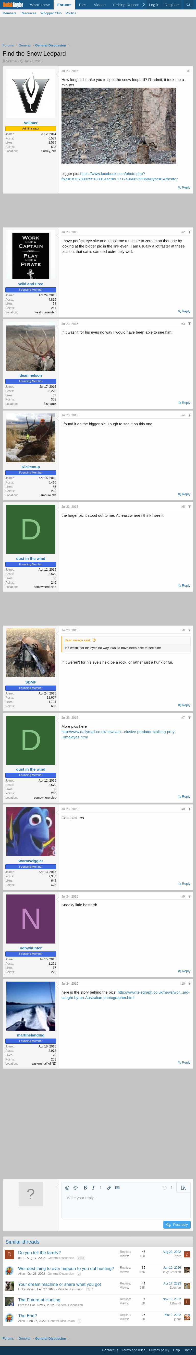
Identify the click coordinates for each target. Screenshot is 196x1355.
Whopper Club (51, 13)
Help (176, 1350)
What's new (40, 5)
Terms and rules (133, 1350)
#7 (183, 718)
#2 (183, 232)
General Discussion (60, 1258)
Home (187, 1350)
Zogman (175, 1287)
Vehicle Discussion (70, 1289)
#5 (183, 507)
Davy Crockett (171, 1272)
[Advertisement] (98, 31)
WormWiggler (30, 861)
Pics (82, 5)
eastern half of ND (43, 1063)
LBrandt (175, 1303)
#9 (183, 896)
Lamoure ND (47, 495)
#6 (183, 630)
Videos (100, 5)
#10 (182, 983)
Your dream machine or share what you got (59, 1284)
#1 (189, 71)
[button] (67, 1188)
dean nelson (31, 375)
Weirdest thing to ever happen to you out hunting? (66, 1268)
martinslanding (31, 1035)
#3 (183, 324)
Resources (28, 13)
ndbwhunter (31, 948)
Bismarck (50, 404)
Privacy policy (159, 1350)
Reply (186, 187)
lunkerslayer (26, 1289)
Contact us (110, 1350)
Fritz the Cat (26, 1305)
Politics (71, 13)
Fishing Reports (126, 5)
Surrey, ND (48, 151)
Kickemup (31, 467)
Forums (64, 5)
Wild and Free (30, 284)
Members (9, 13)
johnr (177, 1319)
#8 (183, 809)
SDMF (30, 682)
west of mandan (45, 312)
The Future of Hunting (39, 1300)
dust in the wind (30, 558)
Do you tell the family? (39, 1252)
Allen (21, 1274)
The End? (27, 1315)
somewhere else (45, 587)
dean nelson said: (78, 640)
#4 (183, 415)
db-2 (21, 1258)
